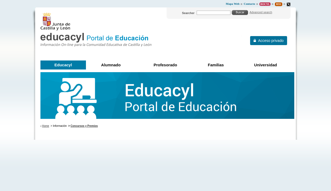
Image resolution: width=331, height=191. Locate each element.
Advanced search (261, 12)
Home (45, 125)
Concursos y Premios (84, 125)
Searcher (188, 13)
